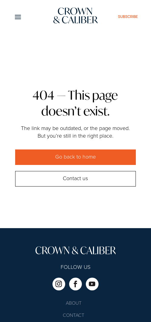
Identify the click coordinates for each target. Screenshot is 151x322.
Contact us (75, 178)
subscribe (128, 16)
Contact (73, 315)
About (74, 303)
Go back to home (75, 157)
